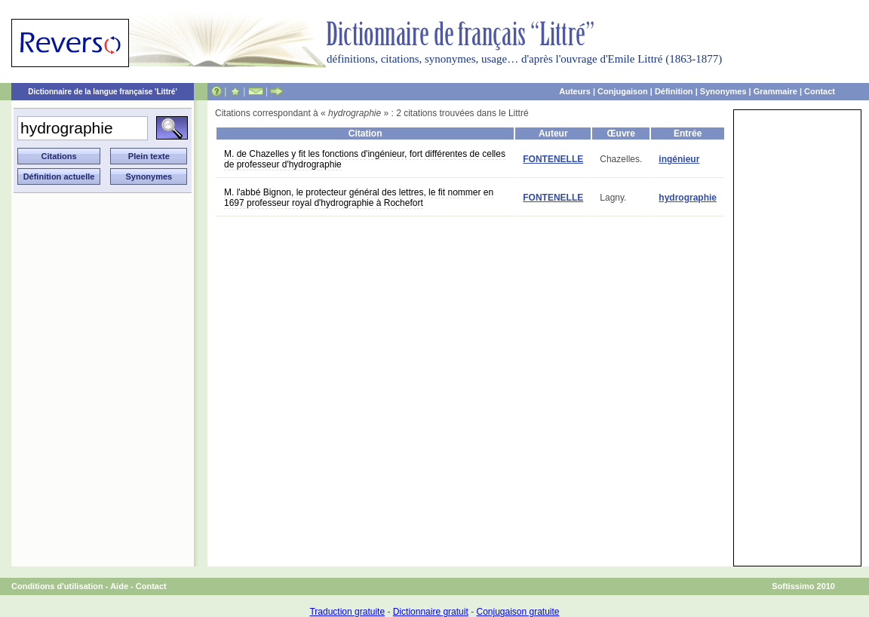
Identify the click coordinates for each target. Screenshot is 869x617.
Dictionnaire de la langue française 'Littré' (102, 91)
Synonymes (723, 91)
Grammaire (775, 91)
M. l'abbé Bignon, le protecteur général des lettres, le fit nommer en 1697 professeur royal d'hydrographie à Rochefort (358, 197)
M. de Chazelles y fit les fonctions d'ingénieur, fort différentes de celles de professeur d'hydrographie (364, 159)
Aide (119, 586)
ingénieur (679, 159)
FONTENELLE (553, 159)
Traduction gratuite (347, 611)
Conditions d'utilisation (57, 586)
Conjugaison (622, 91)
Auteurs (575, 91)
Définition (674, 91)
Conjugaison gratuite (517, 611)
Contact (819, 91)
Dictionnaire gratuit (430, 611)
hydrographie (688, 197)
